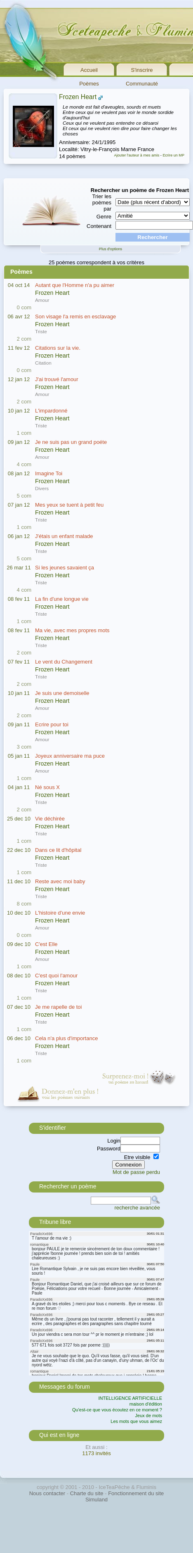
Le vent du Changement (63, 662)
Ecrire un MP (173, 155)
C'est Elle (46, 944)
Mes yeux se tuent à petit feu (69, 505)
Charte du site (87, 1493)
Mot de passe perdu (136, 1172)
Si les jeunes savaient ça (64, 567)
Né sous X (47, 787)
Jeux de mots (148, 1415)
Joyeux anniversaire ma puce (70, 756)
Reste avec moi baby (60, 881)
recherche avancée (137, 1207)
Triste (41, 331)
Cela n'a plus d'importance (66, 1038)
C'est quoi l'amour (56, 975)
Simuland (96, 1499)
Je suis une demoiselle (62, 693)
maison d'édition (145, 1403)
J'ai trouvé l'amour (56, 379)
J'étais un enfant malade (64, 536)
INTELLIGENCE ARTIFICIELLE (130, 1398)
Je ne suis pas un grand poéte (71, 442)
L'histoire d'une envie (60, 913)
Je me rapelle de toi (58, 1007)
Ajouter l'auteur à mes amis (136, 155)
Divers (42, 488)
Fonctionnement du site (136, 1493)
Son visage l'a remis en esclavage (75, 316)
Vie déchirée (50, 819)
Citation (43, 362)
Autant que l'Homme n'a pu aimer (74, 285)
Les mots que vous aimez (136, 1421)
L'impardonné (51, 411)
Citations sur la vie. (57, 348)
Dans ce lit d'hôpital (58, 850)
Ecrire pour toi (51, 724)
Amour (42, 300)
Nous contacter (47, 1493)
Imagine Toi (48, 473)
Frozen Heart (77, 96)
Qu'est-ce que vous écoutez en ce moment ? (117, 1409)
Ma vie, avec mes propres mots (72, 630)
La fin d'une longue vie (62, 599)
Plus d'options (110, 249)
